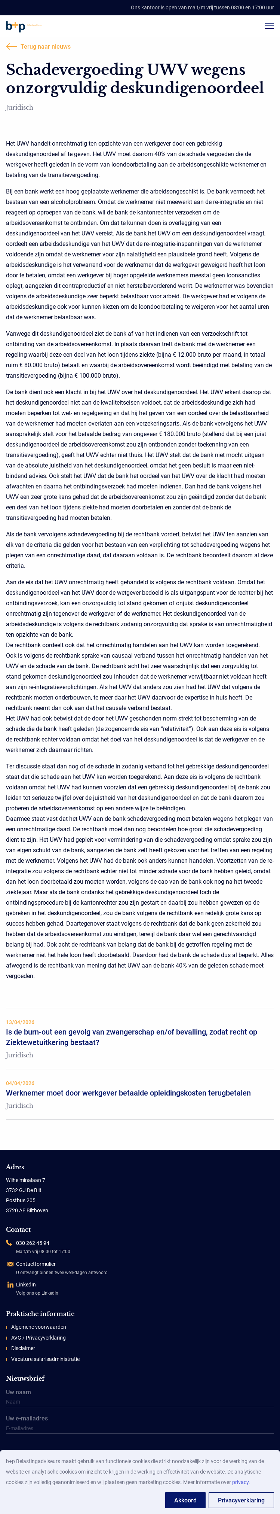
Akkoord (185, 1500)
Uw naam (140, 1399)
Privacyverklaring (241, 1500)
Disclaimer (23, 1348)
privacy (240, 1482)
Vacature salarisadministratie (45, 1359)
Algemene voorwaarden (38, 1327)
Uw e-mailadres (140, 1425)
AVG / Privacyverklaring (38, 1338)
